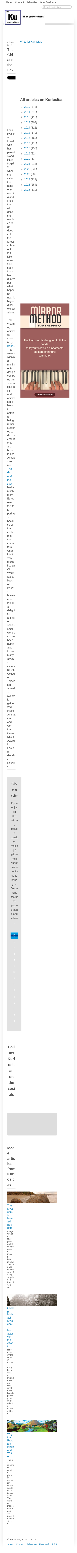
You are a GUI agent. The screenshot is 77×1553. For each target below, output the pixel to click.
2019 (27, 153)
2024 (27, 179)
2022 (27, 169)
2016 (27, 138)
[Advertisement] (45, 69)
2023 (27, 174)
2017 (27, 143)
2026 (27, 189)
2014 (27, 127)
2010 (27, 106)
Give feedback (48, 2)
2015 (27, 132)
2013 (27, 122)
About (9, 2)
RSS (54, 1544)
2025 (27, 184)
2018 (27, 148)
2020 (27, 158)
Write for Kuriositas (31, 41)
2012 (27, 117)
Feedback (44, 1544)
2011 (27, 112)
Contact (19, 2)
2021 (27, 163)
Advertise (32, 2)
